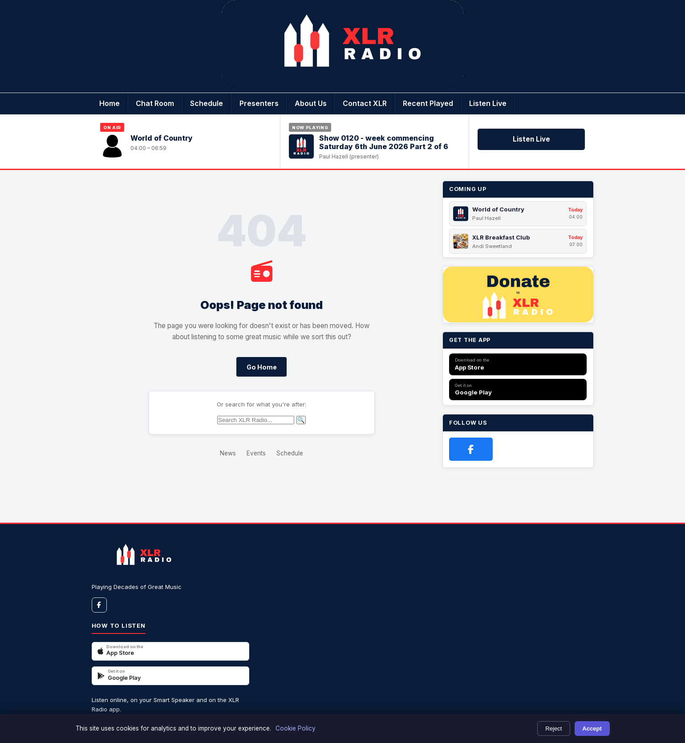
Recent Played (428, 103)
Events (256, 453)
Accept (592, 728)
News (228, 453)
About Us (311, 103)
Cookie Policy (296, 728)
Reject (553, 728)
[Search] (255, 420)
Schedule (206, 103)
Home (109, 103)
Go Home (262, 367)
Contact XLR (365, 103)
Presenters (259, 103)
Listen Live (488, 103)
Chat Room (155, 103)
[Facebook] (471, 449)
